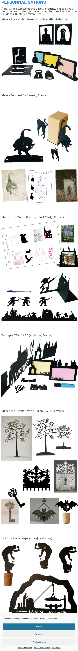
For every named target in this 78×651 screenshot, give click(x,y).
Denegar (39, 634)
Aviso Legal (56, 648)
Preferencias (39, 642)
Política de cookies (25, 648)
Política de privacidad (42, 648)
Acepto (39, 626)
